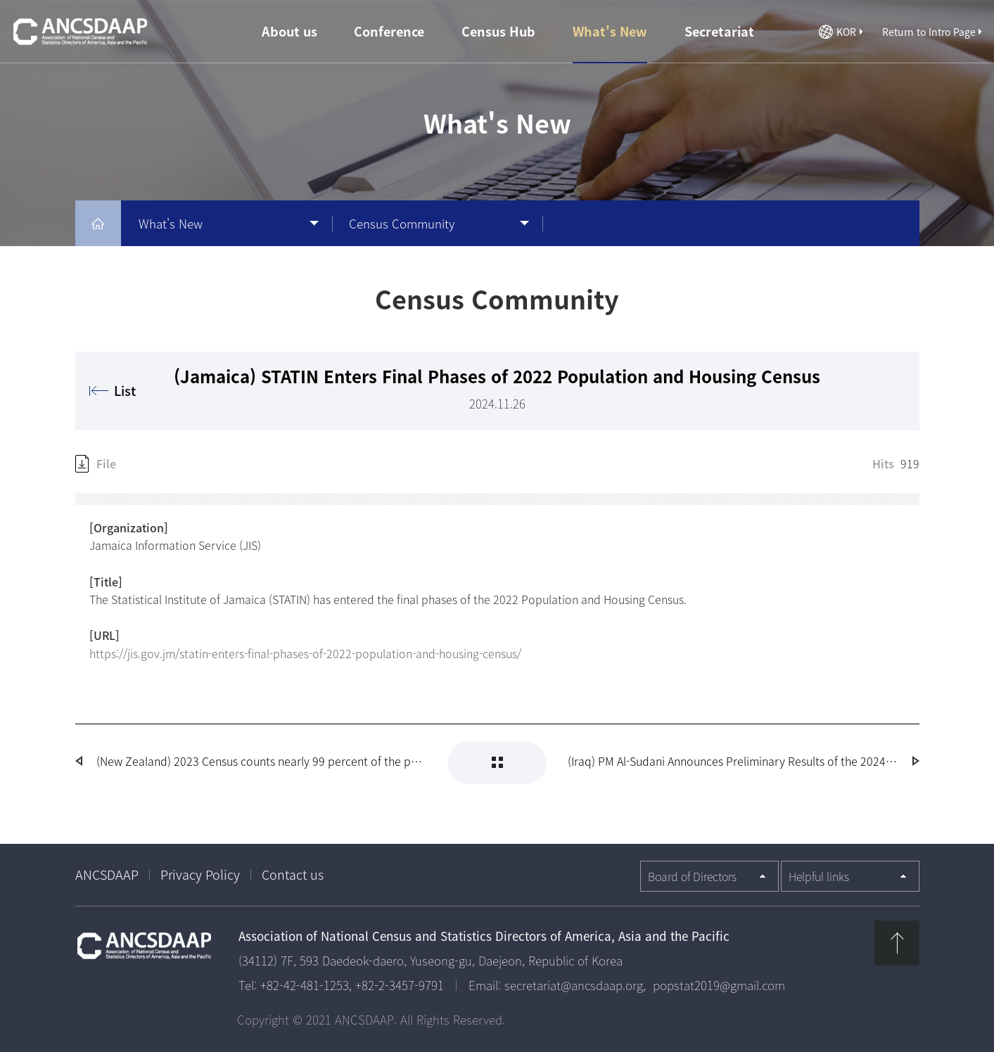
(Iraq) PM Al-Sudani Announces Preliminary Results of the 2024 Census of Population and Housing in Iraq (733, 760)
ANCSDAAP (107, 874)
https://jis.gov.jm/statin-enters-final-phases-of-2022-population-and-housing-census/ (305, 653)
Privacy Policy (200, 874)
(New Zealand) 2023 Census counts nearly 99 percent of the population (261, 760)
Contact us (293, 874)
